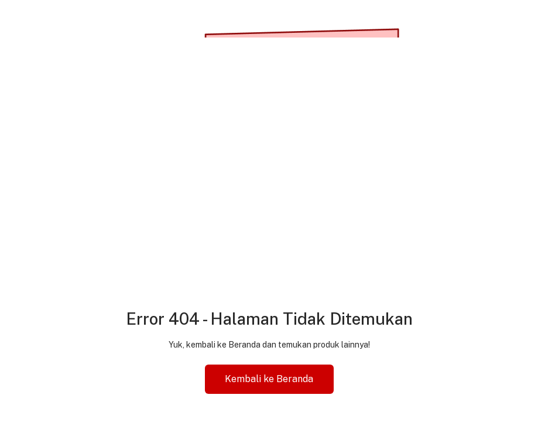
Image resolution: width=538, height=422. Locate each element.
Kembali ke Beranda (269, 378)
